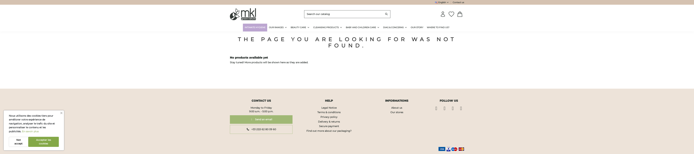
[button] (395, 27)
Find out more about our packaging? (329, 130)
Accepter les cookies (43, 141)
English (442, 2)
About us (396, 107)
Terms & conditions (329, 112)
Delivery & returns (329, 121)
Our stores (396, 112)
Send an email (261, 119)
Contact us (458, 2)
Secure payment (329, 126)
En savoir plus (30, 131)
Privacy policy (328, 117)
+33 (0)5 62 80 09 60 (261, 129)
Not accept (18, 141)
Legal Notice (329, 107)
